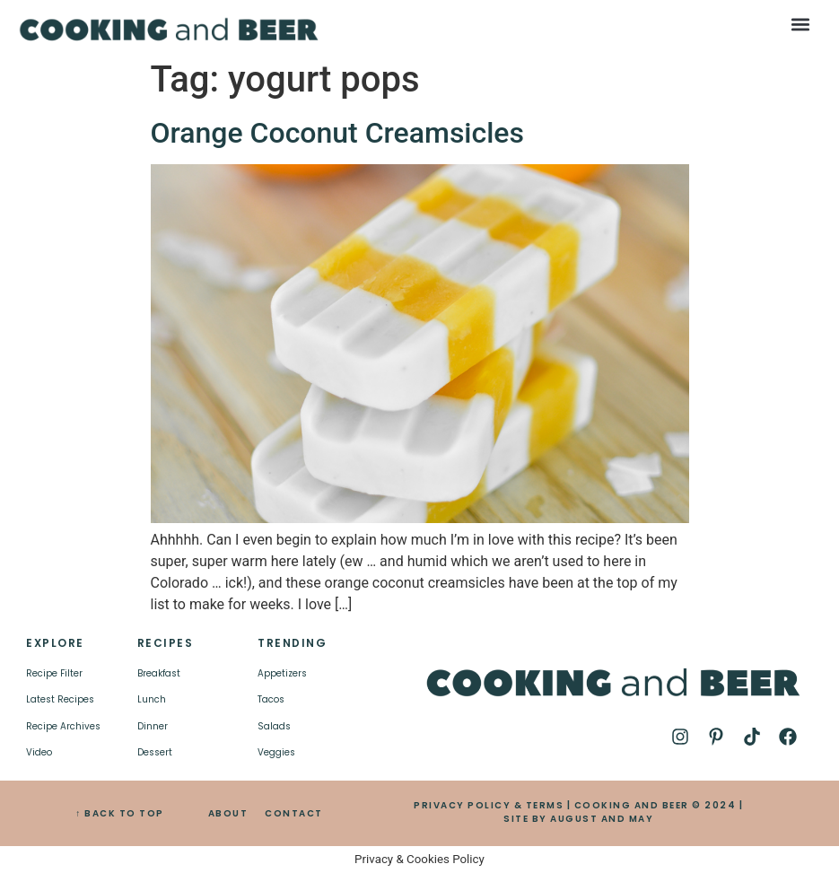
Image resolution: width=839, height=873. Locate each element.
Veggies (276, 752)
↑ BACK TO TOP (119, 813)
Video (39, 752)
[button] (801, 24)
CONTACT (294, 813)
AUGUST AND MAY (601, 818)
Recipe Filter (54, 673)
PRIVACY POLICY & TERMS (489, 805)
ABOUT (228, 813)
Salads (274, 726)
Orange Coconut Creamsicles (337, 133)
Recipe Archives (63, 726)
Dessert (154, 752)
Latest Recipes (60, 699)
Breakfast (158, 673)
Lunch (151, 699)
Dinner (152, 726)
